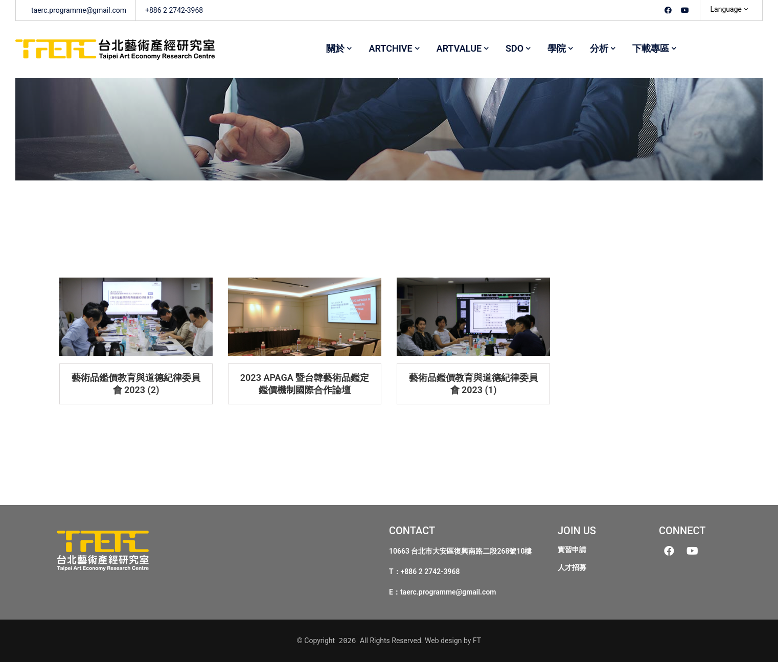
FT (477, 640)
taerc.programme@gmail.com (448, 592)
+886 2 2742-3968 (430, 571)
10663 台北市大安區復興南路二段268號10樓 (460, 551)
